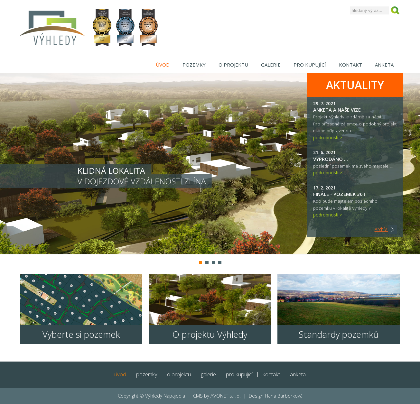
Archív (386, 229)
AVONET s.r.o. (225, 395)
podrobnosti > (327, 137)
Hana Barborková (284, 395)
